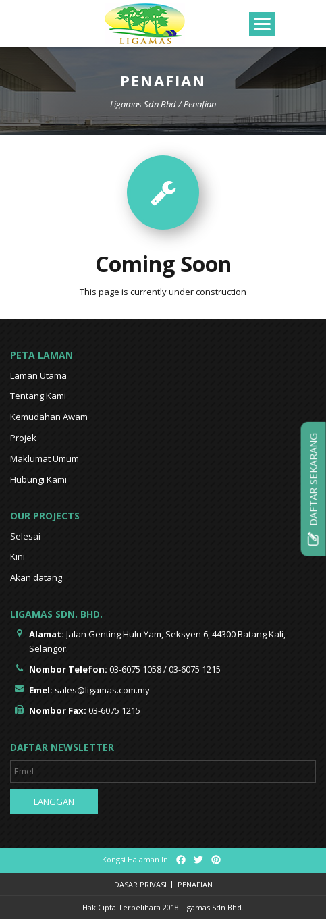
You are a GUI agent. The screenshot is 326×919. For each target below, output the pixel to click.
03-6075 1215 (195, 669)
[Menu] (262, 24)
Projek (23, 437)
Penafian (195, 884)
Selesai (25, 536)
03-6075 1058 (135, 669)
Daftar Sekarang (313, 488)
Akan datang (36, 577)
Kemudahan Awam (49, 417)
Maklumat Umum (44, 458)
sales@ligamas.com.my (102, 690)
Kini (17, 556)
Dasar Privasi (140, 884)
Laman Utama (38, 375)
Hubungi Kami (38, 479)
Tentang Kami (38, 396)
